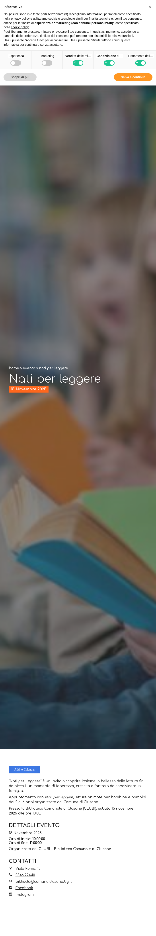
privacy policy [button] (20, 18)
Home (14, 368)
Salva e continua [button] (133, 77)
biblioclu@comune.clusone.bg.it (44, 882)
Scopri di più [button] (20, 77)
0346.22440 (25, 875)
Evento (29, 368)
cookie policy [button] (20, 27)
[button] (150, 7)
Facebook (24, 888)
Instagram (25, 895)
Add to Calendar (24, 769)
